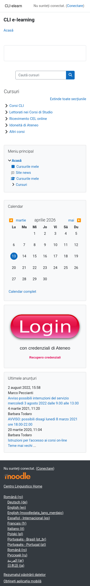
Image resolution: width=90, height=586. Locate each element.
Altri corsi (17, 132)
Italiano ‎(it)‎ (15, 529)
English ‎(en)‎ (16, 507)
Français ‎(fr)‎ (16, 523)
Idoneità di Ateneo (23, 125)
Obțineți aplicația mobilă (23, 581)
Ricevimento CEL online (28, 119)
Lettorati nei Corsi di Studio (31, 112)
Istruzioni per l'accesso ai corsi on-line (37, 440)
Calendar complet (22, 291)
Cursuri (21, 184)
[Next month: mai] (72, 220)
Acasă (8, 30)
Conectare (75, 6)
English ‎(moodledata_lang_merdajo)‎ (35, 513)
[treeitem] (45, 173)
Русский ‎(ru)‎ (17, 555)
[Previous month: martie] (18, 220)
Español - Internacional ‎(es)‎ (28, 518)
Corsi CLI (16, 106)
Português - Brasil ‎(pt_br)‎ (26, 539)
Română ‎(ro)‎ (13, 497)
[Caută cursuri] (40, 75)
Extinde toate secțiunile (68, 99)
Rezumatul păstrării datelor (25, 575)
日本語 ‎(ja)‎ (15, 565)
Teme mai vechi (20, 445)
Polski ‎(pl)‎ (15, 534)
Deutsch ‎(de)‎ (17, 502)
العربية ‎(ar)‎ (15, 560)
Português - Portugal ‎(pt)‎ (26, 544)
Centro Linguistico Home (23, 486)
